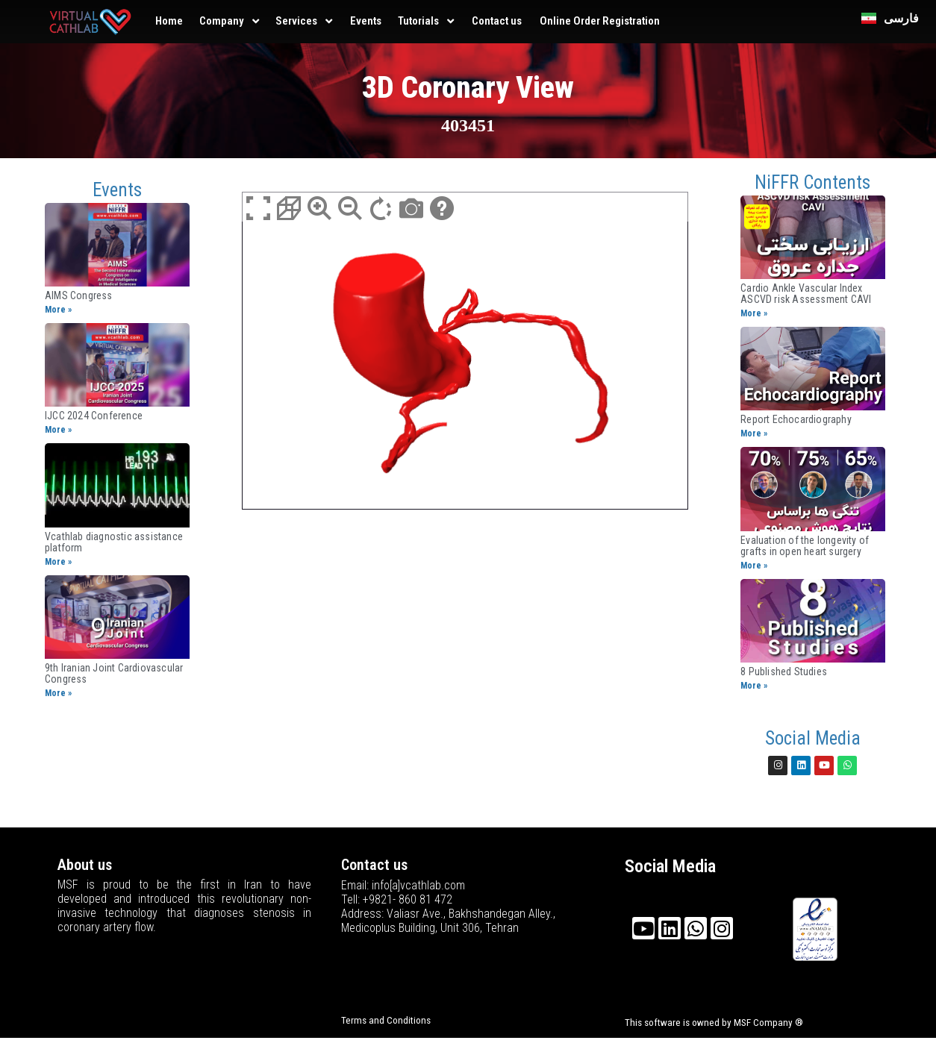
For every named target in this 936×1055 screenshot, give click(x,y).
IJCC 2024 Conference (94, 416)
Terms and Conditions (386, 1020)
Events (365, 21)
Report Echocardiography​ (796, 419)
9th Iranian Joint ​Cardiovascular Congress (114, 673)
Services (296, 21)
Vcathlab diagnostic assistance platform (114, 542)
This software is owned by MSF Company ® (714, 1022)
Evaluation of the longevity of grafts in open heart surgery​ (804, 545)
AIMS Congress (79, 295)
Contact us (497, 21)
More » (58, 309)
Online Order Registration (600, 21)
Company (221, 21)
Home (169, 21)
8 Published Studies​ (783, 671)
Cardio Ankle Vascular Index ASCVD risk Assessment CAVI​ (805, 293)
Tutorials (418, 21)
